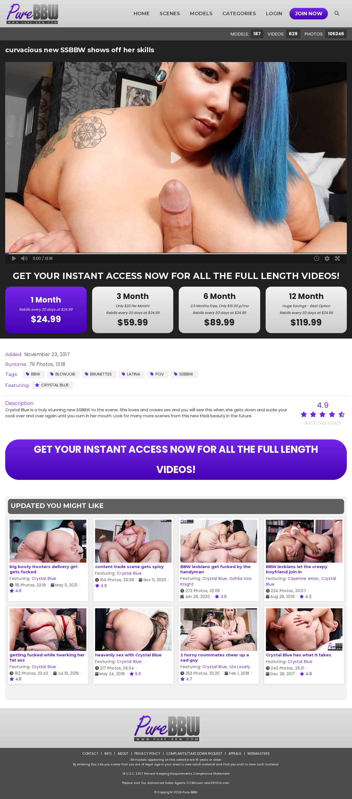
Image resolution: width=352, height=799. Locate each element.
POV (157, 374)
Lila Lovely (240, 666)
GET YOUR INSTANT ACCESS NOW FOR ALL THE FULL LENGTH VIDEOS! (176, 459)
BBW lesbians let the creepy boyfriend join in (296, 569)
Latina (131, 374)
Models (201, 14)
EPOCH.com (220, 783)
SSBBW (183, 374)
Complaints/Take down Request (194, 753)
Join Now (308, 14)
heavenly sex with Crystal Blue (128, 654)
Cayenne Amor (303, 578)
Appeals (235, 753)
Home (142, 14)
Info (108, 753)
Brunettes (98, 374)
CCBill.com (194, 783)
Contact (90, 753)
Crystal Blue (52, 385)
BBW (33, 374)
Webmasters (258, 753)
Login (274, 14)
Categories (239, 14)
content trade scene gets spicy (129, 566)
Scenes (170, 14)
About (123, 753)
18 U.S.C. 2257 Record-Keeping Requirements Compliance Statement (176, 773)
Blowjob (62, 374)
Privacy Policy (147, 753)
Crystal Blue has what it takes (298, 654)
